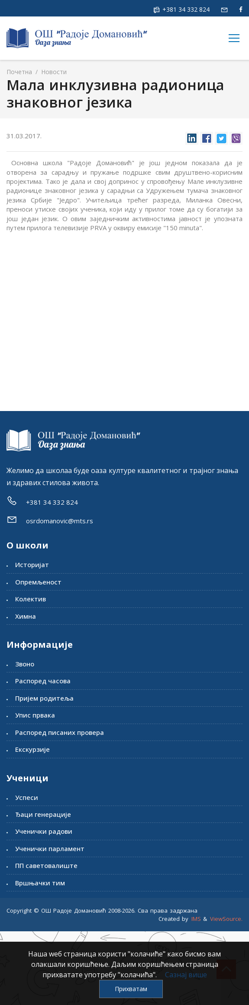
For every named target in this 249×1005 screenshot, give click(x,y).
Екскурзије (32, 749)
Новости (53, 72)
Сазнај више (186, 974)
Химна (25, 616)
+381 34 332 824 (185, 9)
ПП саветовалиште (46, 865)
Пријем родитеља (44, 698)
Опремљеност (38, 582)
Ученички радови (43, 831)
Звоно (24, 663)
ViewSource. (226, 919)
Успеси (26, 797)
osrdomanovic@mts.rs (59, 520)
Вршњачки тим (40, 882)
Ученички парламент (49, 848)
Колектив (30, 598)
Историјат (32, 564)
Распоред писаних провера (59, 732)
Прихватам (131, 989)
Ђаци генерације (43, 814)
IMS (196, 919)
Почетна (19, 72)
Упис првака (35, 715)
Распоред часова (43, 680)
